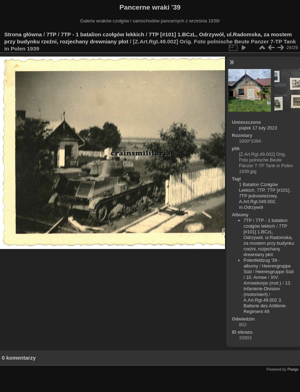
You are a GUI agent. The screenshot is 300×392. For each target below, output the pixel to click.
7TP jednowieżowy (258, 195)
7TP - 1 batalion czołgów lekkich (102, 34)
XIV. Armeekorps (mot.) (262, 280)
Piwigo (293, 369)
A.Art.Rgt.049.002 (257, 201)
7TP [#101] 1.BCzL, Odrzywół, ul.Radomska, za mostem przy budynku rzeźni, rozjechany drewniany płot (268, 240)
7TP (52, 34)
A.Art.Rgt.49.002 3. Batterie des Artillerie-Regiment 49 (265, 305)
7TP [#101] (278, 190)
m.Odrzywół (251, 207)
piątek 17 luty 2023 (258, 128)
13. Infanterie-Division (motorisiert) (267, 288)
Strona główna (23, 34)
